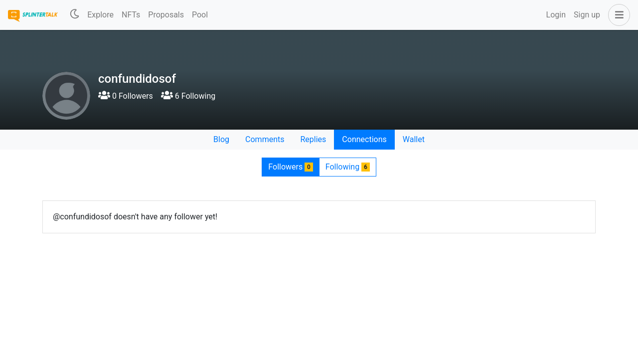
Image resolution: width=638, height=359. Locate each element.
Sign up (587, 14)
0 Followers (125, 96)
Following (347, 167)
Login (556, 14)
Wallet (414, 139)
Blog (221, 139)
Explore (100, 14)
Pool (200, 14)
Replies (313, 139)
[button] (617, 15)
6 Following (188, 96)
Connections (364, 139)
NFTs (131, 14)
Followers (290, 167)
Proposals (166, 14)
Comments (264, 139)
